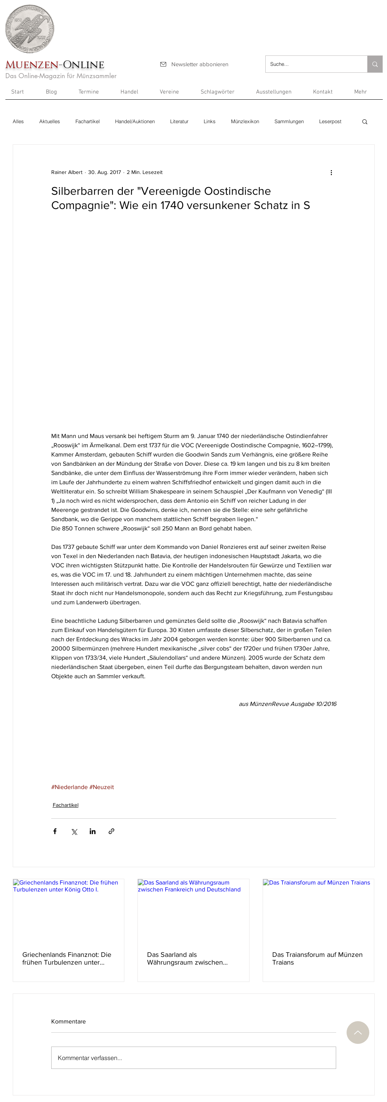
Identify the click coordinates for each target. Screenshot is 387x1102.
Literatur (179, 121)
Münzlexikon (245, 121)
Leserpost (330, 121)
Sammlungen (289, 121)
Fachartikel (87, 121)
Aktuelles (49, 121)
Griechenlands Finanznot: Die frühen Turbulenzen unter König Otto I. (66, 958)
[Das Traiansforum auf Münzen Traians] (318, 910)
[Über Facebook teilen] (55, 831)
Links (210, 121)
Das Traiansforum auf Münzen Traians (317, 958)
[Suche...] (310, 64)
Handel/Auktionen (135, 121)
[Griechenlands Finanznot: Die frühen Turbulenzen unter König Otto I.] (68, 910)
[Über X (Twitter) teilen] (73, 831)
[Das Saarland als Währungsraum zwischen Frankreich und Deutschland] (193, 910)
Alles (18, 121)
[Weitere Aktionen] (331, 172)
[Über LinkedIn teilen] (92, 831)
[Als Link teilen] (111, 831)
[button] (365, 94)
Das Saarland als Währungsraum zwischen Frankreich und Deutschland (189, 958)
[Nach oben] (358, 1032)
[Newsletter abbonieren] (194, 64)
